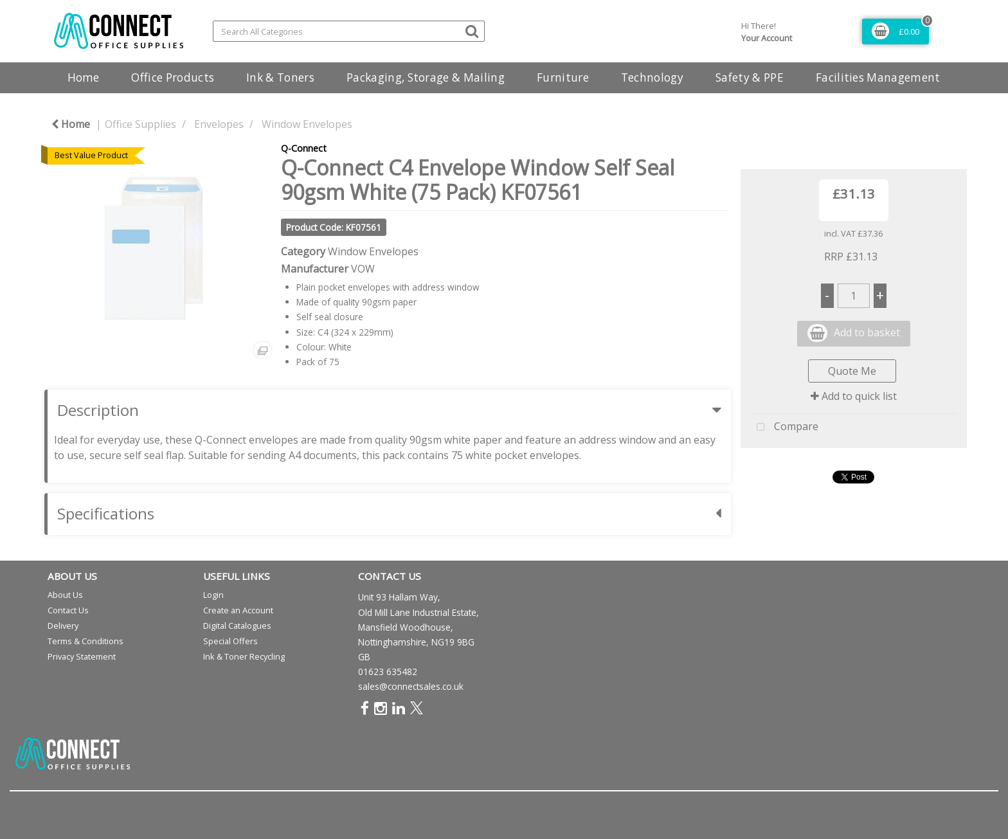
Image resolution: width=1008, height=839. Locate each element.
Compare (784, 427)
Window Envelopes (307, 124)
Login (213, 594)
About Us (65, 594)
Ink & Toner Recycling (244, 656)
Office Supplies (140, 124)
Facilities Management (878, 77)
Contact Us (68, 610)
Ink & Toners (280, 77)
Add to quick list (854, 396)
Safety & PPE (750, 77)
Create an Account (238, 610)
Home (83, 77)
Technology (652, 77)
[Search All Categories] (349, 31)
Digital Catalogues (237, 625)
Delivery (63, 625)
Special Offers (230, 641)
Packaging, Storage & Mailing (425, 77)
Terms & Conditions (85, 641)
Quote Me (852, 371)
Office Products (172, 77)
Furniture (563, 77)
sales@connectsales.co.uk (411, 686)
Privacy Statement (82, 656)
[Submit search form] (472, 30)
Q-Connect (304, 148)
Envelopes (219, 124)
